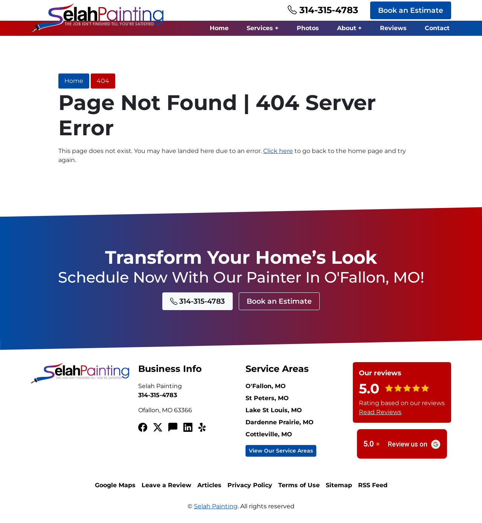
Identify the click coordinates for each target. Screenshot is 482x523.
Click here (278, 150)
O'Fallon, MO (266, 386)
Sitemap (339, 485)
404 (103, 80)
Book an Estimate (410, 10)
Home (219, 28)
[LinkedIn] (187, 427)
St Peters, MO (267, 398)
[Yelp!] (202, 427)
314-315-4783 (323, 10)
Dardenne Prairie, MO (280, 422)
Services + (263, 28)
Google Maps (115, 485)
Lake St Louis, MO (274, 410)
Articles (209, 485)
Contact (437, 28)
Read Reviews (380, 412)
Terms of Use (299, 485)
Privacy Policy (249, 485)
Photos (308, 28)
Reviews (393, 28)
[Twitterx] (157, 427)
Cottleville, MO (269, 434)
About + (349, 28)
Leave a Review (166, 485)
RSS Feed (372, 485)
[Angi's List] (172, 427)
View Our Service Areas (281, 450)
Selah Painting (216, 506)
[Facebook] (142, 427)
